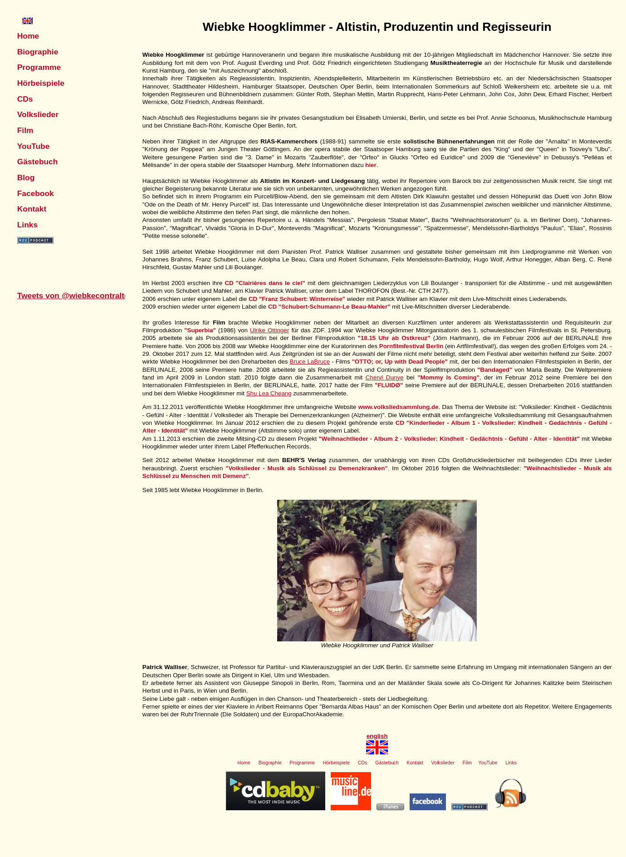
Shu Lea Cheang (269, 393)
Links (27, 224)
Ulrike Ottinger (269, 330)
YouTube (33, 146)
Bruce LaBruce (310, 361)
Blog (26, 177)
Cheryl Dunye (385, 377)
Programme (39, 67)
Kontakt (32, 208)
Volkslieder (38, 114)
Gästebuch (37, 161)
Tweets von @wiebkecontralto (73, 295)
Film (25, 130)
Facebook (35, 193)
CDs (25, 98)
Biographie (38, 51)
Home (28, 35)
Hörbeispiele (40, 83)
